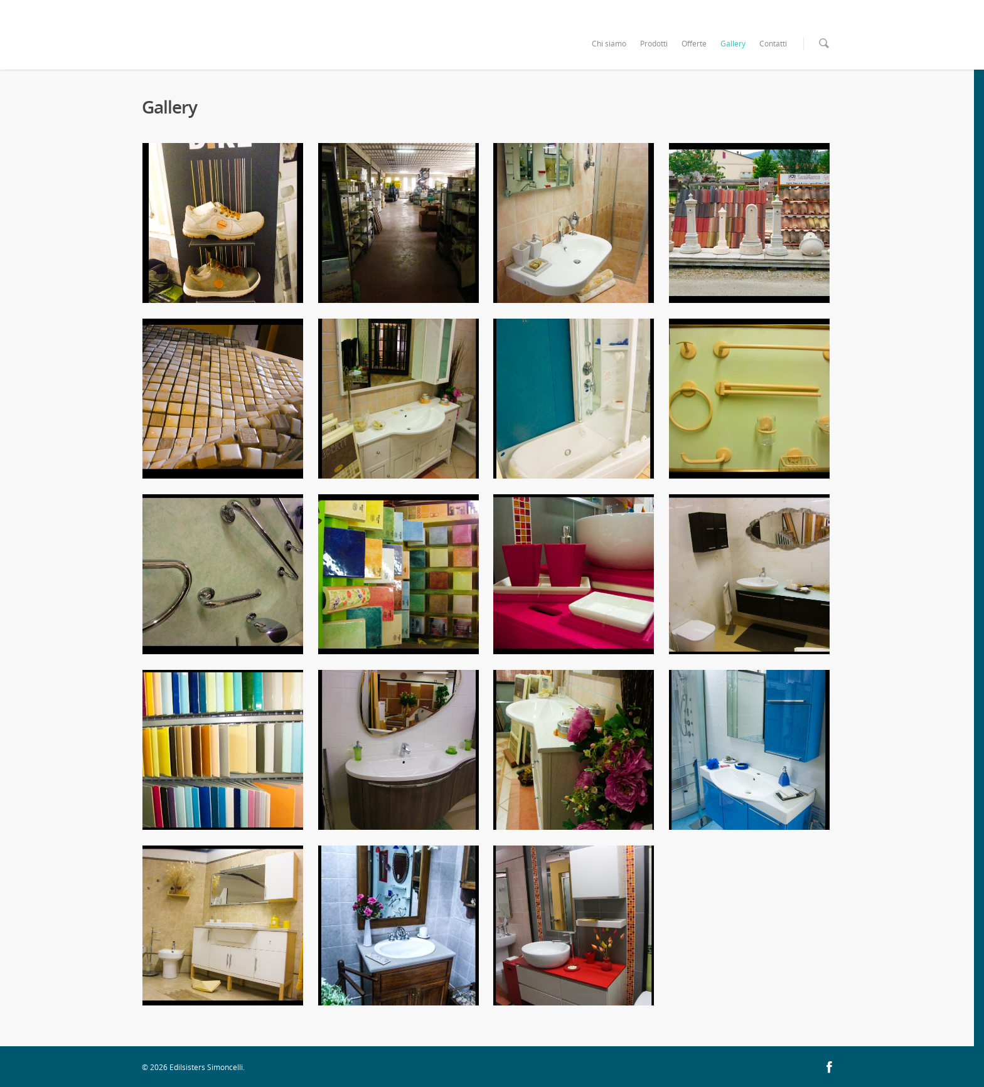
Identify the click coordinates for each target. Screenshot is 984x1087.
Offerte (694, 43)
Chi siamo (609, 43)
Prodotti (654, 43)
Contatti (773, 43)
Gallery (733, 43)
